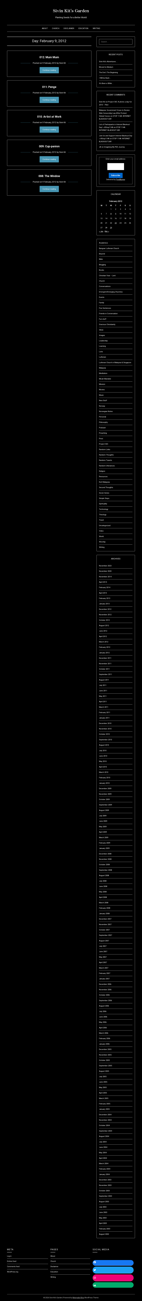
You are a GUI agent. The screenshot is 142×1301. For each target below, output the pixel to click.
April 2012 (103, 636)
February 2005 (104, 1104)
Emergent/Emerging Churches (111, 292)
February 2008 (104, 908)
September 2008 (105, 870)
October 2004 (104, 1125)
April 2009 (103, 832)
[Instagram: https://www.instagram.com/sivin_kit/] (113, 1278)
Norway (102, 406)
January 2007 (104, 979)
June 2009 (103, 821)
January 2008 (104, 913)
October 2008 (104, 865)
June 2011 (103, 691)
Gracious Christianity (107, 324)
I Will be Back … (105, 78)
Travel (101, 520)
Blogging (102, 265)
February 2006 (104, 1038)
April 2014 (103, 582)
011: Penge (49, 87)
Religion (102, 471)
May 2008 (103, 892)
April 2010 (103, 767)
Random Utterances (107, 466)
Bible (101, 259)
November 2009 (105, 794)
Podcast (102, 428)
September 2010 (105, 740)
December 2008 (105, 854)
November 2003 (105, 1185)
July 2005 (102, 1076)
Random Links (104, 449)
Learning (102, 346)
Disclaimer (69, 28)
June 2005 (103, 1082)
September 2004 (105, 1131)
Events (101, 297)
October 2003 (104, 1191)
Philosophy (103, 422)
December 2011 (105, 658)
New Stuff (103, 400)
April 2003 (103, 1223)
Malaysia (102, 368)
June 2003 (103, 1212)
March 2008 (103, 903)
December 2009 (105, 788)
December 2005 (105, 1049)
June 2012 (103, 631)
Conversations (105, 286)
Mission (102, 384)
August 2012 (104, 625)
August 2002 (104, 1234)
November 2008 (105, 859)
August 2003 (104, 1202)
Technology (103, 509)
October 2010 (104, 734)
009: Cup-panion (49, 147)
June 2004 (103, 1147)
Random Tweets (105, 460)
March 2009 (103, 837)
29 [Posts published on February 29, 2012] (111, 228)
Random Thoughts (106, 455)
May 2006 (103, 1022)
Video (101, 531)
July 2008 (102, 881)
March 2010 (103, 772)
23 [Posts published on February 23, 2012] (116, 223)
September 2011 (105, 674)
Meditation (103, 373)
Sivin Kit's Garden (71, 10)
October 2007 (104, 930)
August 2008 (104, 875)
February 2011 (104, 712)
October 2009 (104, 799)
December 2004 (105, 1115)
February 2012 (104, 647)
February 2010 (104, 778)
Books (101, 270)
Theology (102, 515)
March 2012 (103, 642)
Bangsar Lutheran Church (109, 248)
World (101, 536)
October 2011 (104, 669)
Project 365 (103, 444)
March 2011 (103, 707)
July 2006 (102, 1011)
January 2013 (104, 604)
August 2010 (104, 745)
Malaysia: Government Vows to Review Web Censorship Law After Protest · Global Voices (114, 113)
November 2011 (105, 664)
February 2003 (104, 1229)
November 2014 (105, 577)
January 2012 (104, 653)
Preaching (103, 433)
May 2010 (103, 761)
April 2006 (103, 1028)
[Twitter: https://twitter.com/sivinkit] (113, 1270)
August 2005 (104, 1071)
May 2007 (103, 957)
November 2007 (105, 924)
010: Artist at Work (49, 117)
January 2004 (104, 1174)
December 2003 (105, 1180)
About (45, 28)
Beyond (102, 254)
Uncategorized (104, 525)
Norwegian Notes (106, 411)
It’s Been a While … (106, 83)
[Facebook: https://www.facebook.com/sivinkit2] (113, 1262)
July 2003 (102, 1207)
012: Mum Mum (49, 57)
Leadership (103, 341)
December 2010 (105, 723)
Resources (103, 476)
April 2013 (103, 593)
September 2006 (105, 1000)
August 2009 (104, 810)
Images (102, 335)
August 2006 (104, 1006)
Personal (102, 417)
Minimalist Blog (78, 1298)
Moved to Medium (106, 67)
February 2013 (104, 598)
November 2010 (105, 729)
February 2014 (104, 587)
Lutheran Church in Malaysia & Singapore (115, 362)
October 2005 (104, 1060)
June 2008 (103, 886)
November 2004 (105, 1120)
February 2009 (104, 843)
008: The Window (49, 177)
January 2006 (104, 1044)
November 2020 (105, 571)
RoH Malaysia (104, 482)
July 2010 (102, 750)
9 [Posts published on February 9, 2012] (115, 214)
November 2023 (105, 566)
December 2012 (105, 609)
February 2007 (104, 973)
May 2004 (103, 1153)
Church (55, 28)
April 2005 (103, 1093)
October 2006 (104, 995)
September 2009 (105, 805)
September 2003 (105, 1196)
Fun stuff (102, 319)
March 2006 (103, 1033)
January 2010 (104, 783)
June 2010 (103, 756)
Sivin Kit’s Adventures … (108, 61)
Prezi (101, 438)
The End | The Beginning (108, 72)
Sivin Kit (63, 63)
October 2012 (104, 620)
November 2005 (105, 1055)
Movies (102, 390)
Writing (96, 28)
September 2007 (105, 935)
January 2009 (104, 848)
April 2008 (103, 897)
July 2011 (102, 685)
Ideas (101, 330)
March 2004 (103, 1163)
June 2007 (103, 951)
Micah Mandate (105, 379)
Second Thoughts (106, 487)
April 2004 (103, 1158)
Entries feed (11, 1261)
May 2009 (103, 827)
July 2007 (102, 946)
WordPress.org (12, 1272)
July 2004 (102, 1142)
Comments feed (13, 1266)
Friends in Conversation (108, 313)
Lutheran (102, 357)
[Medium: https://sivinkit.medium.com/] (113, 1285)
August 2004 (104, 1136)
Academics (103, 243)
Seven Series (104, 493)
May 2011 (103, 696)
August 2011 (104, 680)
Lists (101, 352)
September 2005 (105, 1066)
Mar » (107, 231)
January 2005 (104, 1109)
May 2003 (103, 1218)
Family (101, 303)
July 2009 (102, 816)
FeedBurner (120, 179)
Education (83, 28)
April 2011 (103, 702)
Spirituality (103, 504)
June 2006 (103, 1017)
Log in (9, 1256)
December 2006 (105, 984)
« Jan (101, 231)
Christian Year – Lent (107, 275)
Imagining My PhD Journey (114, 147)
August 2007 (104, 941)
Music (101, 395)
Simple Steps (104, 498)
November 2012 (105, 615)
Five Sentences (105, 308)
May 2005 (103, 1087)
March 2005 (103, 1098)
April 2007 (103, 962)
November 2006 (105, 990)
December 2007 (105, 919)
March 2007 (103, 968)
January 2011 (104, 718)
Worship (102, 542)
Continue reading (49, 70)
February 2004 (104, 1169)
